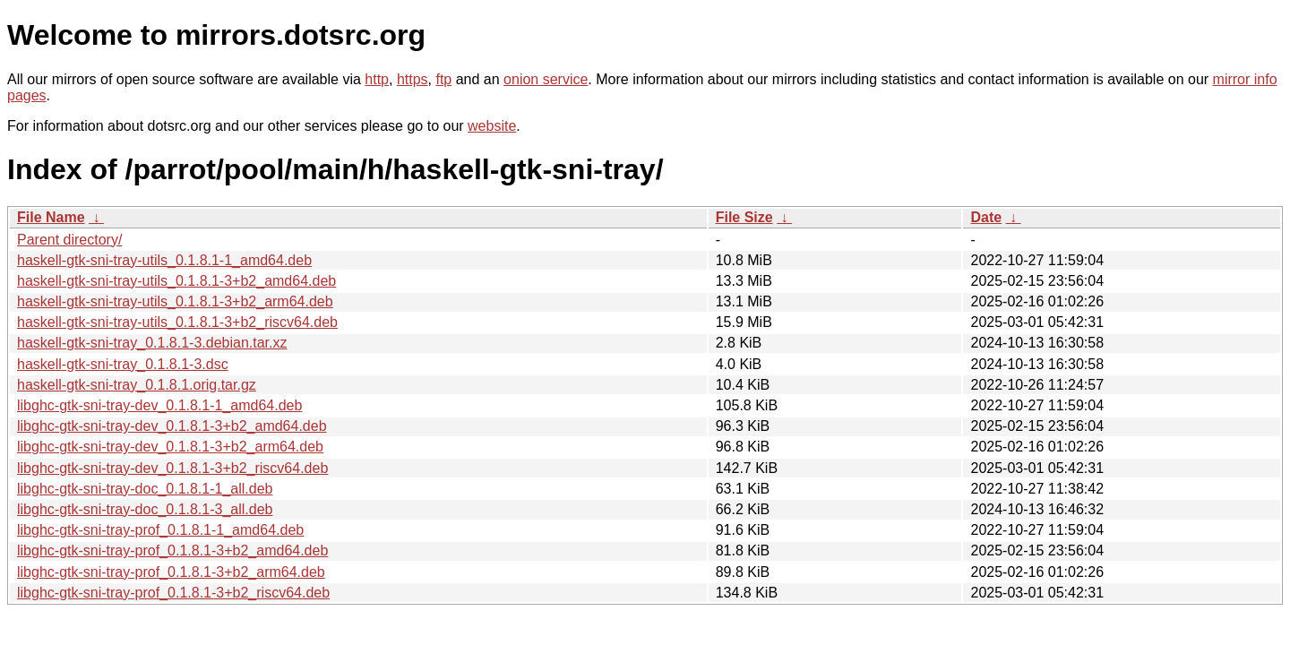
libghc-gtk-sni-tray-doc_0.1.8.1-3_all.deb (144, 509)
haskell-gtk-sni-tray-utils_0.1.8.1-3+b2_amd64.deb (176, 280)
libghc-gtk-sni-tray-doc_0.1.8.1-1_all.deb (144, 488)
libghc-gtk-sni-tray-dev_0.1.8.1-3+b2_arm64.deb (170, 446)
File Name (51, 217)
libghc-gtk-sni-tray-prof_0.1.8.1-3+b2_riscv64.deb (173, 592)
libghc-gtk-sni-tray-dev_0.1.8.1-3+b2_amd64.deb (172, 426)
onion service (545, 79)
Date (986, 217)
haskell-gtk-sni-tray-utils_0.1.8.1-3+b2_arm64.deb (175, 301)
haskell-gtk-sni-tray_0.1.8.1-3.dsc (122, 364)
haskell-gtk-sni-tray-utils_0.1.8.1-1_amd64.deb (164, 260)
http (377, 79)
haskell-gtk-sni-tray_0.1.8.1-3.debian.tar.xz (152, 342)
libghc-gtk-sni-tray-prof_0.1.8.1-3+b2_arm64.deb (171, 572)
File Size (744, 217)
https (412, 79)
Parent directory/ (69, 239)
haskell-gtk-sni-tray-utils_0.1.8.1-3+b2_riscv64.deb (177, 322)
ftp (443, 79)
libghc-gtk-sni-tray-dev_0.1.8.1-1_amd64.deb (159, 405)
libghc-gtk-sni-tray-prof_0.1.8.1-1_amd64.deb (160, 530)
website (492, 125)
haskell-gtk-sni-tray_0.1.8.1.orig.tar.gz (136, 384)
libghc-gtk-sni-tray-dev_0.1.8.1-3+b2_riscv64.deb (172, 468)
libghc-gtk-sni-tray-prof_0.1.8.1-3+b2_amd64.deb (172, 550)
